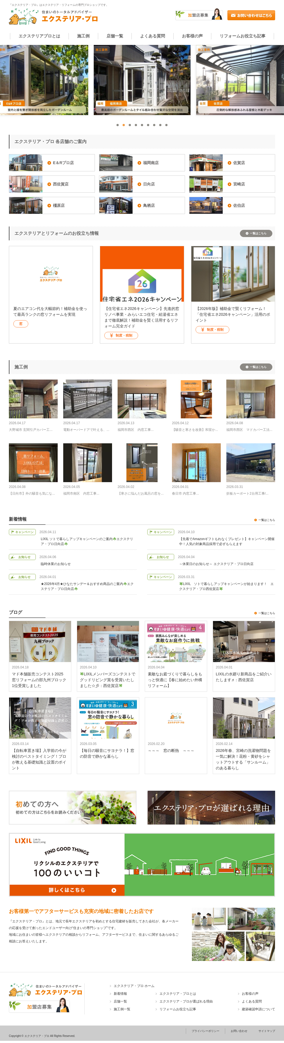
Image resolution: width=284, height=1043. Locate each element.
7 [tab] (154, 125)
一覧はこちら (258, 233)
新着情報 (120, 994)
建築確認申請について (258, 1009)
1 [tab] (117, 125)
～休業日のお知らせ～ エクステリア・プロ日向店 (216, 564)
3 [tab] (130, 125)
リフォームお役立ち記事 (242, 36)
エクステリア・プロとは (177, 994)
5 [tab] (142, 125)
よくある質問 (152, 36)
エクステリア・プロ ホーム (134, 986)
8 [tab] (160, 125)
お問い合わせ (239, 1030)
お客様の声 (192, 36)
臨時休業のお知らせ (56, 564)
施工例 (83, 36)
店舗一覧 (114, 36)
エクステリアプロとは (39, 36)
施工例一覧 (122, 1009)
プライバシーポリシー (205, 1030)
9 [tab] (166, 125)
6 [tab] (148, 125)
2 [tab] (124, 125)
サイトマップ (266, 1030)
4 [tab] (136, 125)
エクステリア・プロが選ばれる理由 (186, 1001)
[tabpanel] (142, 80)
